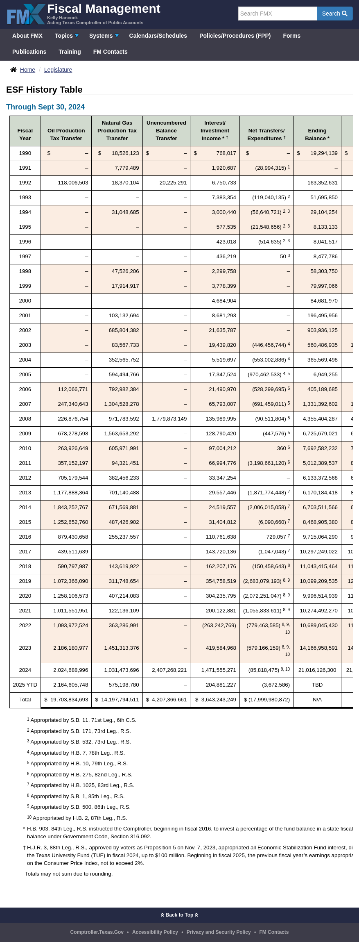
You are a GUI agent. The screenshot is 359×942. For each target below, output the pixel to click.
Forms (291, 35)
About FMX (27, 35)
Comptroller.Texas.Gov (97, 932)
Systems (101, 35)
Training (70, 51)
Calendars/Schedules (158, 35)
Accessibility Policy (155, 932)
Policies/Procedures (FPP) (235, 35)
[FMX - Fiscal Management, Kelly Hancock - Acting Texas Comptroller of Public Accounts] (83, 13)
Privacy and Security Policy (219, 932)
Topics (64, 35)
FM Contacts (110, 51)
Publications (29, 51)
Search (335, 13)
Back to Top (179, 915)
